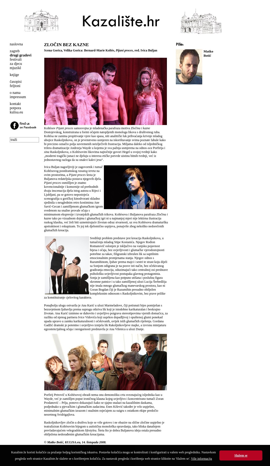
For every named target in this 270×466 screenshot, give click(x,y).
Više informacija (201, 458)
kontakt (15, 104)
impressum (18, 97)
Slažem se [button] (241, 455)
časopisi (16, 82)
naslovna (16, 44)
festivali (16, 59)
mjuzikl (15, 68)
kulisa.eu (16, 112)
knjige (14, 75)
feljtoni (15, 86)
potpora (15, 108)
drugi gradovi (20, 55)
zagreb (15, 51)
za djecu (16, 64)
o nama (15, 93)
